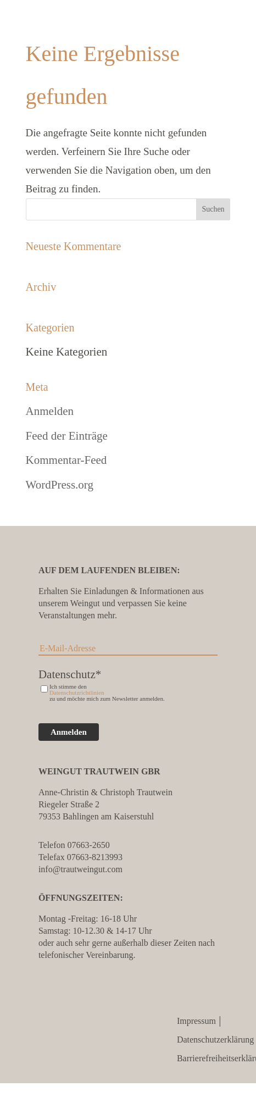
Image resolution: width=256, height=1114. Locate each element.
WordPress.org (59, 484)
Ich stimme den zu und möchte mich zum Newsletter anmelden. (107, 693)
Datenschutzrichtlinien (76, 693)
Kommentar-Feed (66, 460)
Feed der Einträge (67, 435)
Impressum (196, 1021)
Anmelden (50, 411)
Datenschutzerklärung (215, 1039)
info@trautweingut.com (80, 869)
